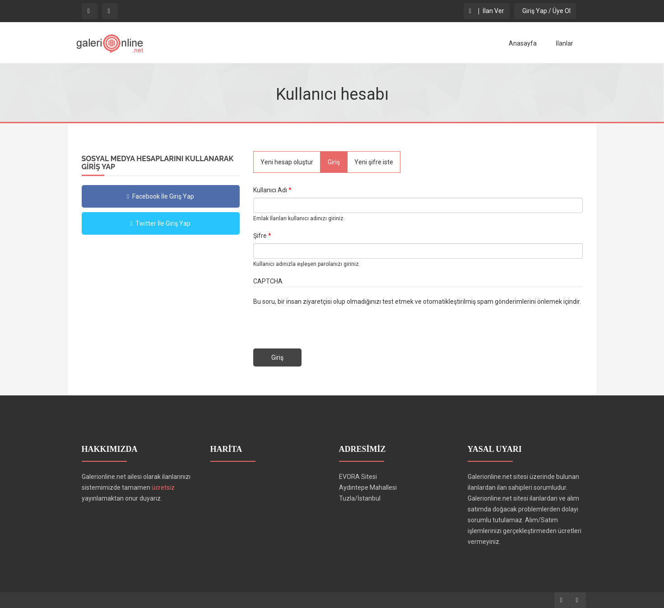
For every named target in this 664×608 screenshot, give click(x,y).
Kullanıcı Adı (272, 190)
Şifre (262, 235)
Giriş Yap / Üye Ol (545, 10)
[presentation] (321, 324)
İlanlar (564, 43)
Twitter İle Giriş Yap (160, 223)
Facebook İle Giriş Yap (160, 196)
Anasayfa (523, 43)
